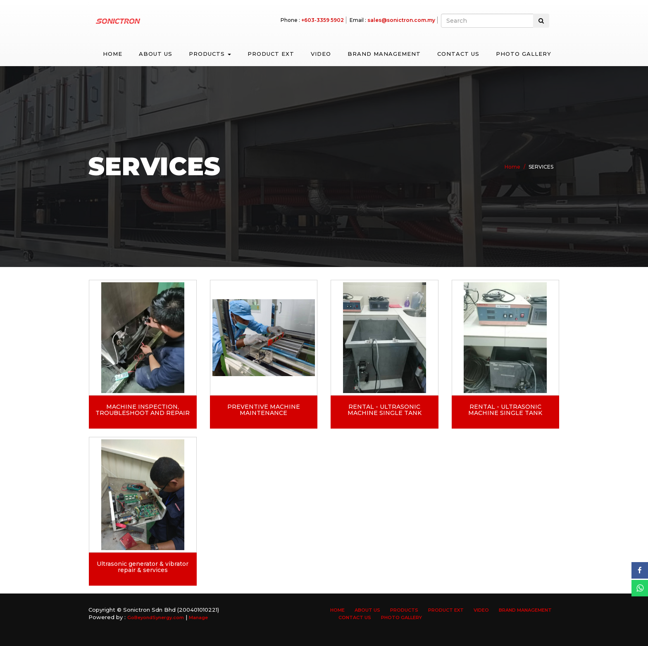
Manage (198, 617)
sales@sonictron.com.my (401, 20)
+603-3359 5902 (322, 20)
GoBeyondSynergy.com (155, 617)
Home (112, 53)
